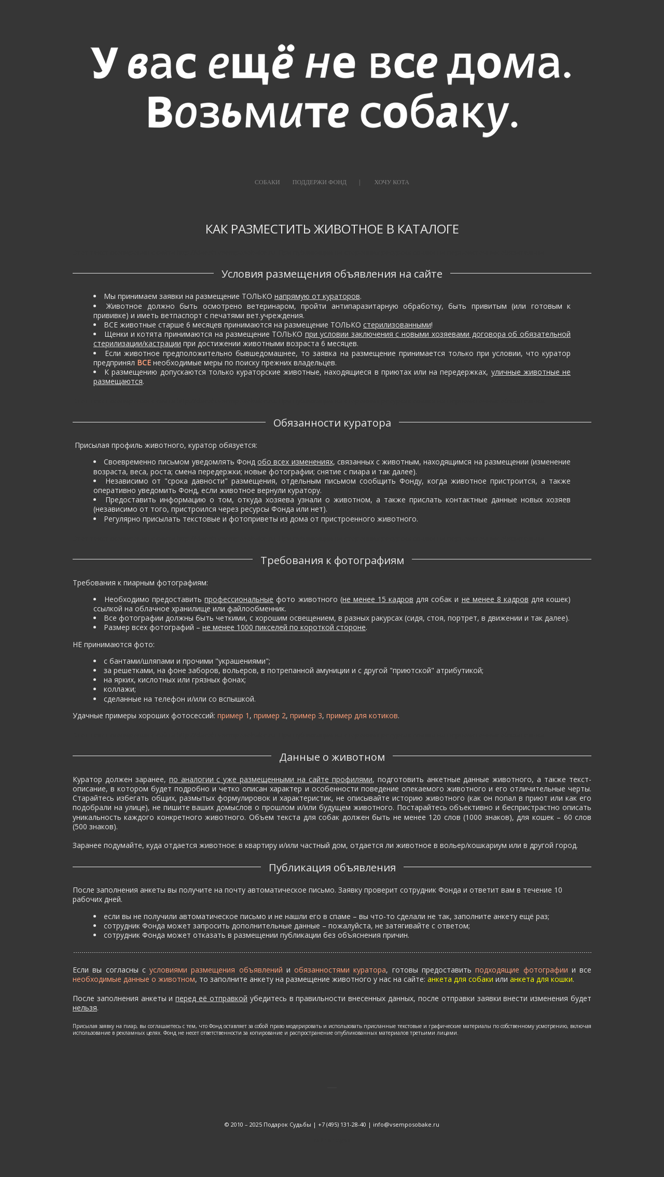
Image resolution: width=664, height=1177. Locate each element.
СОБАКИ (267, 182)
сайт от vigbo (332, 1140)
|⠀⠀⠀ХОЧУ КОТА (384, 182)
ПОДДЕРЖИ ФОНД (320, 182)
